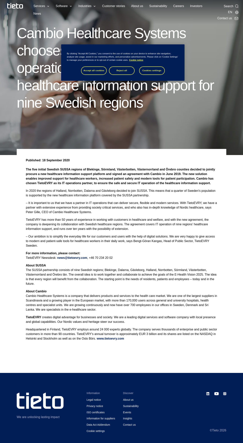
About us (137, 6)
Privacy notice (95, 406)
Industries (85, 6)
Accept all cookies (94, 70)
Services (39, 6)
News (37, 13)
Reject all (122, 70)
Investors (196, 6)
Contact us (129, 424)
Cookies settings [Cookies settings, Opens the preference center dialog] (151, 70)
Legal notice (94, 399)
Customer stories (113, 6)
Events (127, 412)
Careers (178, 6)
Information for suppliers (101, 418)
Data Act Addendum (98, 424)
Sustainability (158, 6)
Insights (127, 418)
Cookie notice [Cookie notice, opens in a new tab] (136, 60)
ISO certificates (96, 412)
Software (62, 6)
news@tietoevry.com (72, 257)
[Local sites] (233, 12)
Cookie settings (96, 431)
